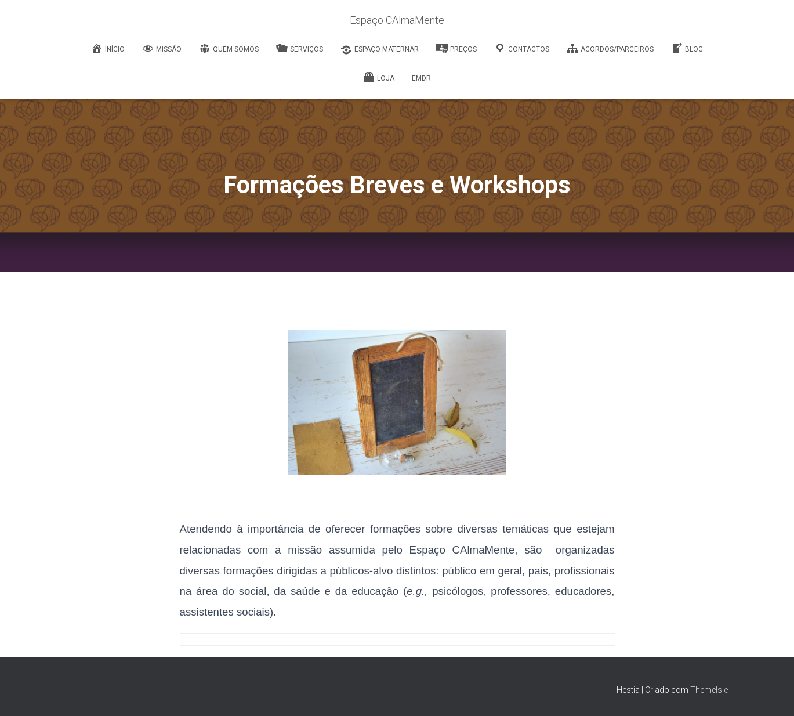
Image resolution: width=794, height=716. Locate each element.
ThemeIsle (709, 690)
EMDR (421, 78)
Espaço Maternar (379, 50)
